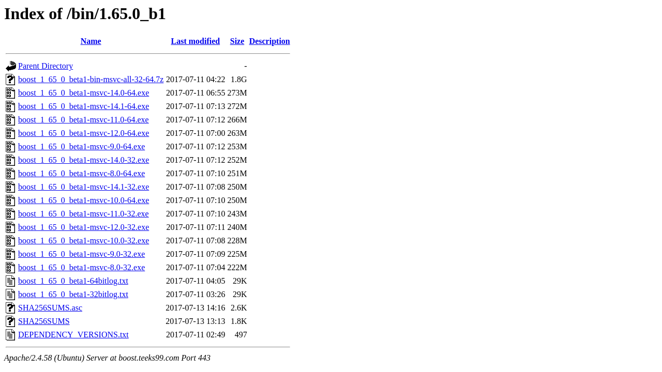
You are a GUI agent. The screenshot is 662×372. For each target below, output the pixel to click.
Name (91, 41)
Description (269, 41)
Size (237, 41)
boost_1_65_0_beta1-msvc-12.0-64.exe (83, 133)
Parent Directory (45, 65)
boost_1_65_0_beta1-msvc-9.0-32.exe (81, 254)
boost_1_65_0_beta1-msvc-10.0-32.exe (83, 240)
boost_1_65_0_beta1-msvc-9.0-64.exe (81, 146)
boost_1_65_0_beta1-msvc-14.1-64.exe (83, 106)
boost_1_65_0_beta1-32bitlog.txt (73, 294)
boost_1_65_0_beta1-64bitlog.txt (73, 280)
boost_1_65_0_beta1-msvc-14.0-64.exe (83, 92)
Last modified (195, 41)
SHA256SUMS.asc (50, 307)
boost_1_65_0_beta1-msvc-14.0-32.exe (83, 160)
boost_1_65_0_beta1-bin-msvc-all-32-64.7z (90, 79)
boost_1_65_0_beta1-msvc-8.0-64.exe (81, 173)
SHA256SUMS (44, 321)
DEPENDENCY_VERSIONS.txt (73, 334)
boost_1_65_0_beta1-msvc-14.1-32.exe (83, 186)
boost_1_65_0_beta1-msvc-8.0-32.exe (81, 267)
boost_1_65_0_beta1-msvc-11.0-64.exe (83, 119)
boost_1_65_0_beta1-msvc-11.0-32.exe (83, 213)
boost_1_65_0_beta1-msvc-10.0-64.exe (83, 200)
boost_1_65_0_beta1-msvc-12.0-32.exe (83, 227)
